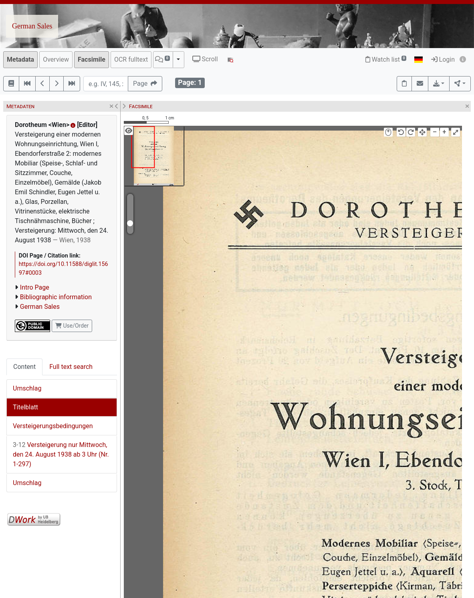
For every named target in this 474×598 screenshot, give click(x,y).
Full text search (71, 366)
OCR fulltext (131, 59)
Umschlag (27, 388)
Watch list (386, 59)
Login (443, 59)
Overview (56, 59)
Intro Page (34, 287)
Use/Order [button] (72, 325)
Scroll (205, 59)
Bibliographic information (56, 297)
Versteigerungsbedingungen (53, 426)
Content (24, 366)
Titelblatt (25, 407)
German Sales (32, 26)
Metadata (20, 59)
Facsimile (91, 59)
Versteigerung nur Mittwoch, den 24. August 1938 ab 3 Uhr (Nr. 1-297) (61, 454)
